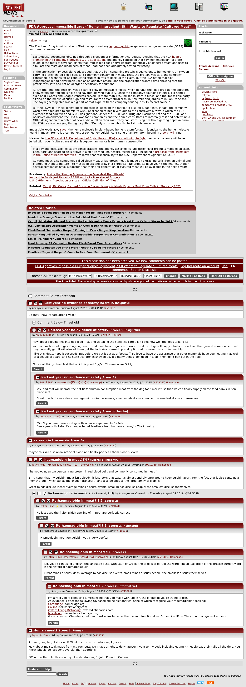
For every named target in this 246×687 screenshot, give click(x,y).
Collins (52, 607)
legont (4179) (40, 635)
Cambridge (55, 603)
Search (8, 46)
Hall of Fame (11, 53)
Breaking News (12, 85)
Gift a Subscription (220, 76)
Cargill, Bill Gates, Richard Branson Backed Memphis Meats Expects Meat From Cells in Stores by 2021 (112, 186)
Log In (7, 69)
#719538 (121, 531)
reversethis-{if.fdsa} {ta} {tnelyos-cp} (79, 382)
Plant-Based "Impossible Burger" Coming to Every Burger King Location (78, 230)
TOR (6, 130)
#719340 (110, 445)
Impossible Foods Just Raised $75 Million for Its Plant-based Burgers (75, 177)
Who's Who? (11, 121)
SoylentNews (13, 10)
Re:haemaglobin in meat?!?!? (70, 493)
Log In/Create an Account (200, 266)
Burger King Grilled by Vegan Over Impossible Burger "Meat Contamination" (81, 234)
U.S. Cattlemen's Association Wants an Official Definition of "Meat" (74, 180)
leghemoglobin (210, 98)
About (7, 30)
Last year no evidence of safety (71, 303)
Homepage (172, 382)
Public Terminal (210, 51)
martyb (44, 31)
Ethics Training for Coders (46, 238)
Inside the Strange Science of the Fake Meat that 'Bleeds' (85, 174)
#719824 (163, 557)
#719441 (113, 506)
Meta (7, 95)
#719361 (159, 382)
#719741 (99, 635)
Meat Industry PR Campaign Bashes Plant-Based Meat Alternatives (75, 243)
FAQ (6, 33)
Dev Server (10, 127)
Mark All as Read (193, 275)
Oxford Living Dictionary (64, 610)
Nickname (205, 32)
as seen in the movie (51, 440)
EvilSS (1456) (47, 506)
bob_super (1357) (50, 416)
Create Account (13, 66)
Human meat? (45, 630)
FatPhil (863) (47, 382)
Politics (8, 98)
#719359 (151, 464)
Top (225, 266)
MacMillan (55, 613)
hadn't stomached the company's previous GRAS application (217, 105)
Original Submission (40, 195)
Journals (8, 37)
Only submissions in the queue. (218, 20)
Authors (8, 43)
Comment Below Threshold (54, 296)
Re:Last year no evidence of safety (78, 330)
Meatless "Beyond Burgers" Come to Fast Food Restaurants (69, 252)
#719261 (110, 308)
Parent (38, 369)
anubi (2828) (43, 335)
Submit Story (11, 56)
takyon (206, 95)
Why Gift (220, 80)
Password (205, 41)
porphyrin (207, 114)
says (204, 111)
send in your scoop (179, 20)
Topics (7, 40)
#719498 (115, 416)
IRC (6, 114)
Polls (6, 50)
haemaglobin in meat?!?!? (66, 460)
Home (66, 683)
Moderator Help (39, 669)
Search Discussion (145, 270)
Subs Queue (11, 59)
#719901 (125, 591)
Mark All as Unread (223, 275)
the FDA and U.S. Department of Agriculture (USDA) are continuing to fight (95, 138)
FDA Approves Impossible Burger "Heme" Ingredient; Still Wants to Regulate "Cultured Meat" (110, 26)
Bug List (8, 124)
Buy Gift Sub (11, 63)
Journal (117, 335)
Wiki (6, 117)
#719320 (106, 335)
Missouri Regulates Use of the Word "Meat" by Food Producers (72, 247)
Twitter (8, 111)
